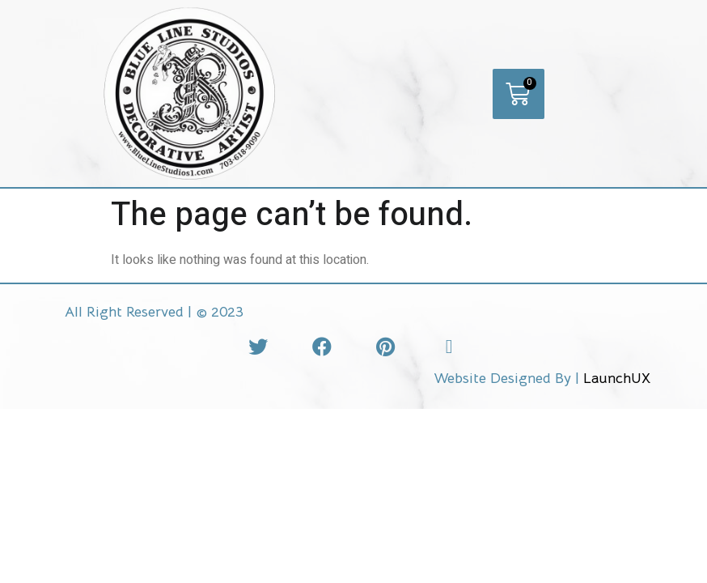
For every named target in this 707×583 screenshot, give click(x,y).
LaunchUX (616, 378)
